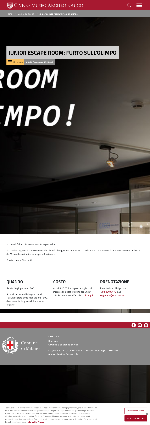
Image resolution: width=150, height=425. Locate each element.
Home (9, 14)
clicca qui (88, 295)
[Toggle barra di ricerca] (129, 5)
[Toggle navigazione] (139, 5)
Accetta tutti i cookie (136, 418)
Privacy (90, 350)
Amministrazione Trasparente (63, 354)
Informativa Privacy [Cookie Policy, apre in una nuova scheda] (36, 421)
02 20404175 (109, 292)
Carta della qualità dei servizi (63, 344)
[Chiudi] (147, 414)
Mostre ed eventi (25, 14)
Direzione (53, 341)
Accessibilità (114, 350)
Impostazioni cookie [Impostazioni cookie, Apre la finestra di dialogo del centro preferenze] (135, 410)
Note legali (100, 350)
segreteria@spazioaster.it (113, 295)
